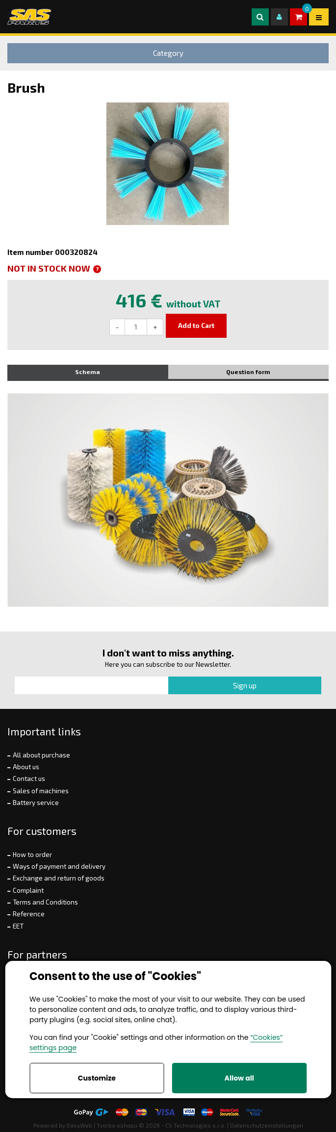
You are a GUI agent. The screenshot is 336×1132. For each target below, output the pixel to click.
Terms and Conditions (45, 902)
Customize (97, 1078)
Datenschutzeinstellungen (266, 1125)
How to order (32, 854)
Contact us (29, 778)
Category (168, 53)
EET (18, 926)
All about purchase (41, 755)
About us (26, 767)
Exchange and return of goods (58, 878)
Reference (29, 914)
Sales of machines (41, 791)
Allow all (239, 1078)
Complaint (28, 890)
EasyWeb (79, 1125)
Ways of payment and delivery (59, 866)
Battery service (36, 802)
